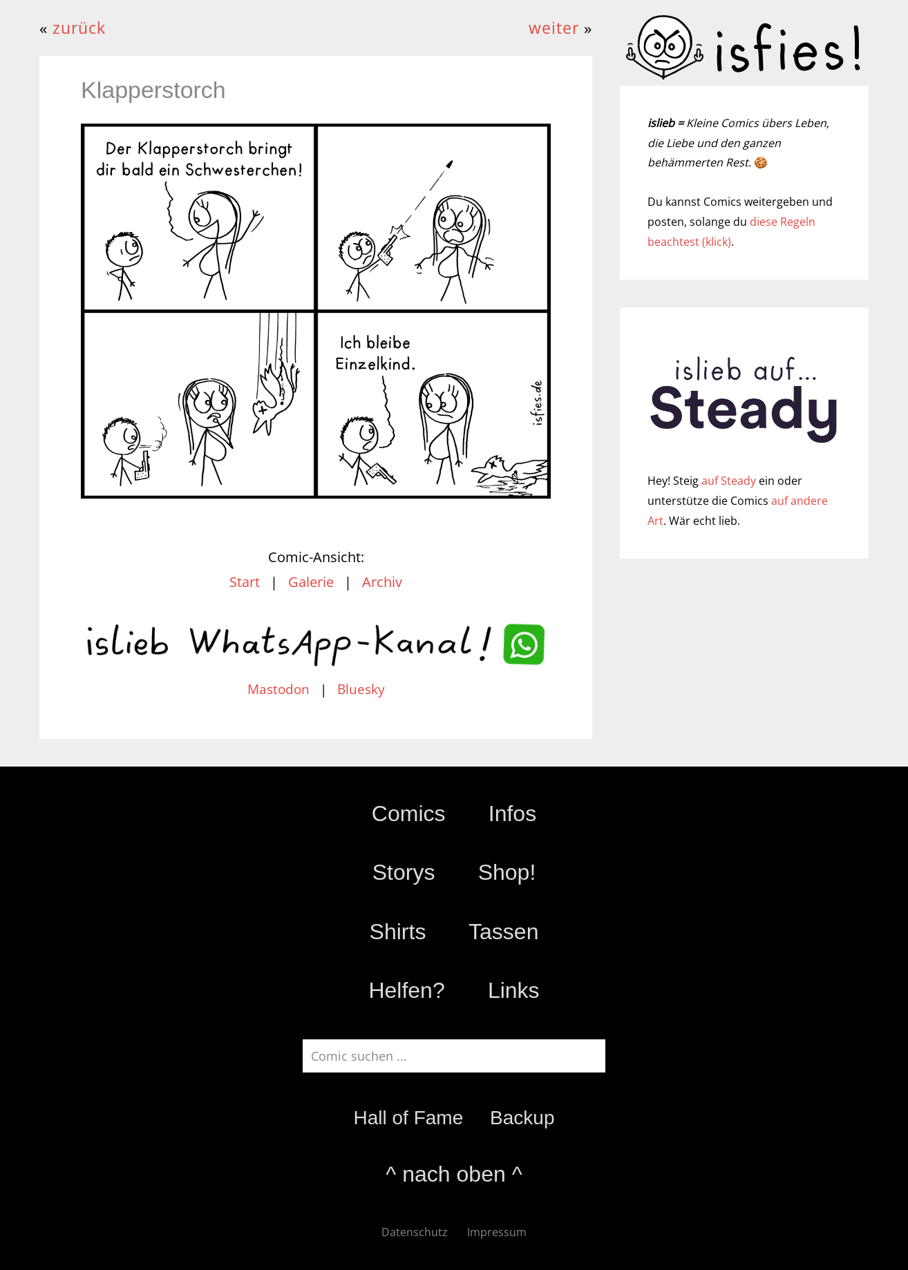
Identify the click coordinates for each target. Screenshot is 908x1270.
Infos (512, 813)
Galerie (311, 582)
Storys (403, 872)
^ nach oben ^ (454, 1174)
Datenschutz (414, 1232)
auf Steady (728, 480)
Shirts (398, 931)
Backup (522, 1117)
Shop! (507, 872)
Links (514, 990)
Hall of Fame (408, 1117)
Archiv (382, 582)
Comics (409, 813)
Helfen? (406, 990)
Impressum (497, 1232)
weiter (554, 28)
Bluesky (361, 689)
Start (244, 582)
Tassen (503, 931)
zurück (79, 28)
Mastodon (278, 689)
